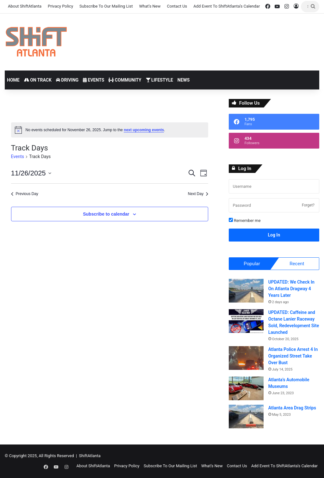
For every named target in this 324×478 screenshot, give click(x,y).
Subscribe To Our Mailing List (106, 6)
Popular (252, 264)
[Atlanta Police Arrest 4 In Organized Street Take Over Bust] (246, 359)
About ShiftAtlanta (24, 6)
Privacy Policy (60, 6)
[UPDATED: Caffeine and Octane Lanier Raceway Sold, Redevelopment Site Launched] (246, 322)
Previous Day (24, 194)
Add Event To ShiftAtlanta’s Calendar (226, 6)
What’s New (150, 6)
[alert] (110, 130)
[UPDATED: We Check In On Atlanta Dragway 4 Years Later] (246, 291)
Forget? (308, 205)
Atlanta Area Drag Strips (292, 408)
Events (93, 80)
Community (125, 80)
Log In (274, 234)
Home (13, 80)
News (184, 80)
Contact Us (177, 6)
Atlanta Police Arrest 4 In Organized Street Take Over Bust (293, 356)
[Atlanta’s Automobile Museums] (246, 389)
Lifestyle (159, 80)
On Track (38, 80)
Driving (67, 80)
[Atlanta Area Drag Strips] (246, 417)
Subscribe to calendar (106, 214)
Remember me (245, 220)
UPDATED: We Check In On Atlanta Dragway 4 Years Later (291, 289)
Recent (297, 264)
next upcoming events (144, 130)
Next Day (198, 194)
